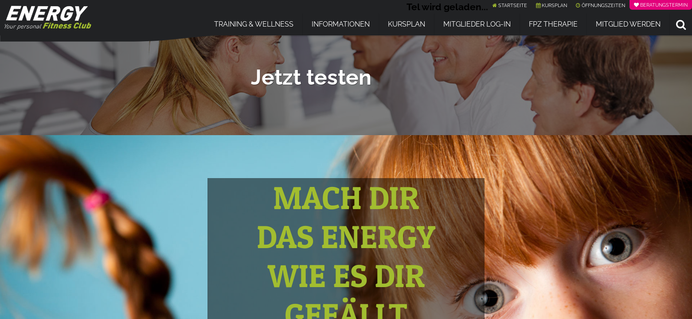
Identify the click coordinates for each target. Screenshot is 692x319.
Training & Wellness (253, 24)
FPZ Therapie (553, 24)
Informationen (341, 24)
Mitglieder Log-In (477, 24)
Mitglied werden (628, 24)
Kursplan (406, 24)
